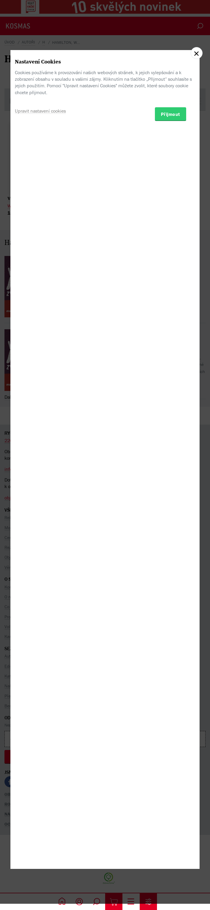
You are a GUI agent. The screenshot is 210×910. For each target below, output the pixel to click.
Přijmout (170, 486)
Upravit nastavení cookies (40, 483)
